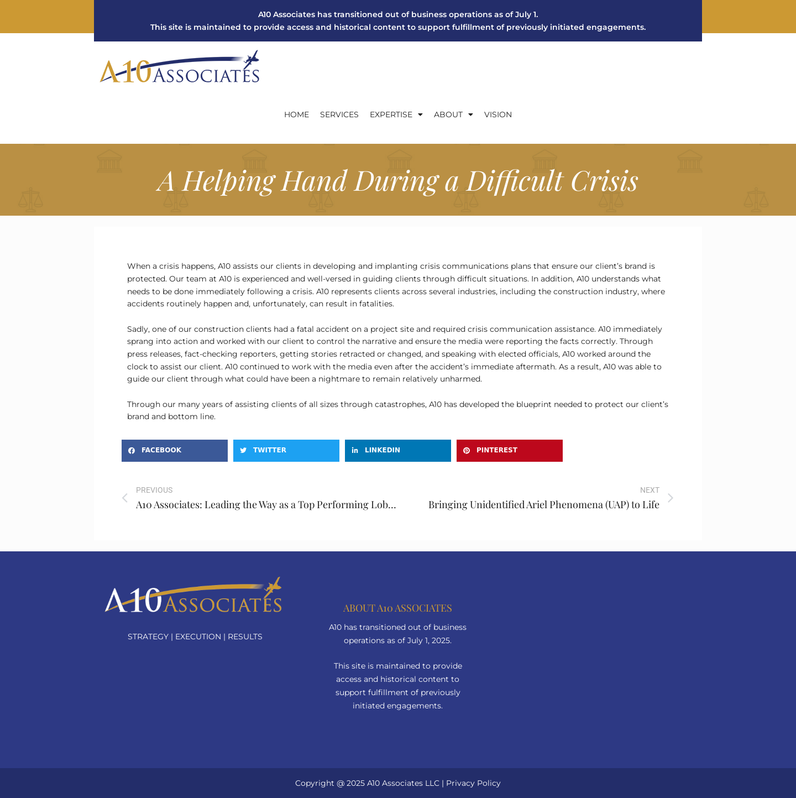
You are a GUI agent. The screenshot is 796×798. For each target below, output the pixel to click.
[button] (175, 451)
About (453, 114)
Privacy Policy (473, 783)
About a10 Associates (397, 607)
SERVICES (339, 114)
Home (296, 114)
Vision (498, 114)
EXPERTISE (396, 114)
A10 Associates (395, 783)
